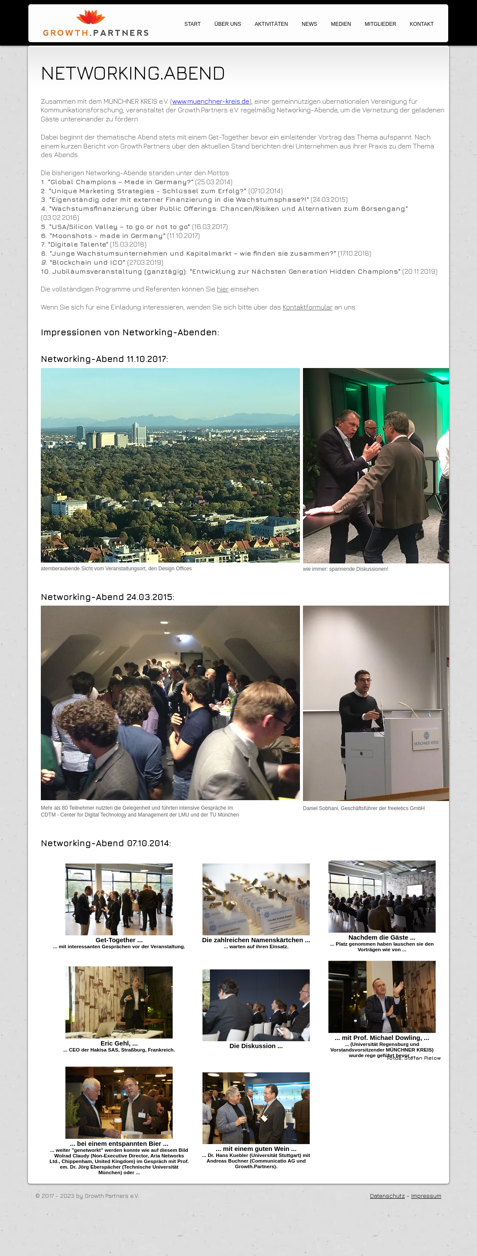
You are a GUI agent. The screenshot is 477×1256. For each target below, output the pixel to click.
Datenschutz (387, 1195)
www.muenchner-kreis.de (210, 101)
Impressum (426, 1195)
